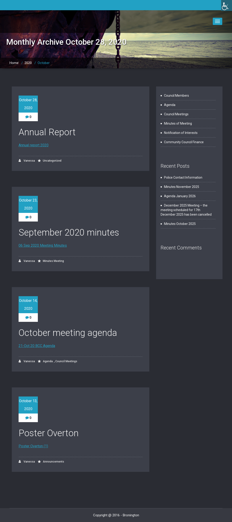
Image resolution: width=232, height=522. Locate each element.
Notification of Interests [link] (181, 133)
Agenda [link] (48, 361)
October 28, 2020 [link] (28, 104)
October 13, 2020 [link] (28, 405)
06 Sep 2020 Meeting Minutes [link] (43, 245)
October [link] (44, 63)
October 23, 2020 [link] (28, 204)
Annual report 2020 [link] (33, 145)
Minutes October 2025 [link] (180, 224)
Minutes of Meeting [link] (178, 123)
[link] (226, 5)
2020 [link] (28, 63)
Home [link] (14, 63)
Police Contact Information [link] (183, 177)
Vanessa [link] (27, 160)
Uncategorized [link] (52, 160)
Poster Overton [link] (49, 433)
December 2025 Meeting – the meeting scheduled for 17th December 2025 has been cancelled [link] (186, 210)
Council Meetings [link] (66, 361)
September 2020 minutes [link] (69, 232)
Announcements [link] (53, 461)
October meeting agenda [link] (68, 332)
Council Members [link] (176, 95)
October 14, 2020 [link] (28, 304)
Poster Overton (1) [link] (33, 446)
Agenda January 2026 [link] (180, 196)
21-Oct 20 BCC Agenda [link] (37, 346)
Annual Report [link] (47, 132)
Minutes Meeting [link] (53, 261)
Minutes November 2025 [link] (181, 187)
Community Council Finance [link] (184, 142)
